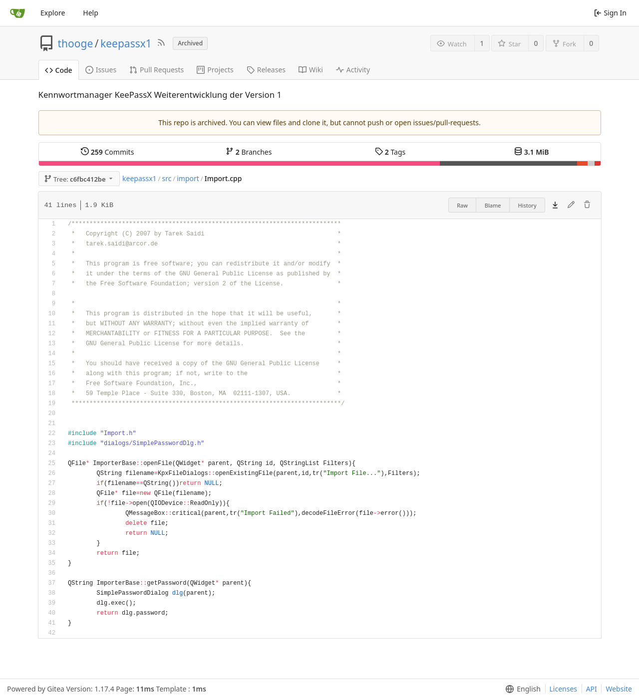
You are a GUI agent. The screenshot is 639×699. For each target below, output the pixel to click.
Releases (266, 69)
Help (90, 12)
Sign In (610, 12)
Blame (493, 205)
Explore (52, 12)
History (527, 205)
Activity (353, 69)
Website (619, 689)
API (591, 689)
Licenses (564, 689)
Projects (215, 69)
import (188, 178)
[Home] (17, 12)
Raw (462, 205)
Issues (100, 69)
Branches (249, 152)
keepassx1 (126, 43)
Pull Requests (156, 69)
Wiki (311, 69)
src (166, 178)
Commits (107, 152)
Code (58, 70)
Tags (390, 152)
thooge (75, 43)
